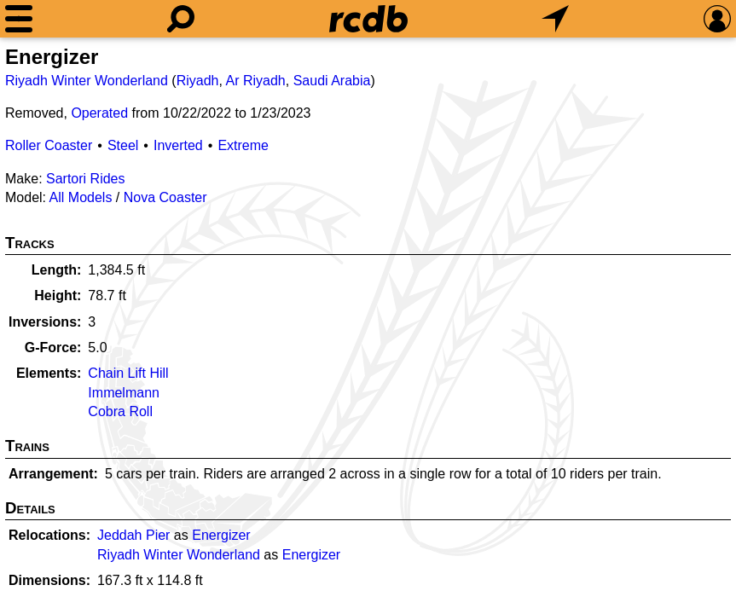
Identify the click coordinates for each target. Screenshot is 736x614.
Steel (122, 145)
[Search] (180, 18)
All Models (81, 197)
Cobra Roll (120, 411)
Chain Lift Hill (128, 373)
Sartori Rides (85, 178)
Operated (99, 113)
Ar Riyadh (256, 80)
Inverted (178, 145)
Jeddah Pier (133, 535)
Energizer (221, 535)
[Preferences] (717, 18)
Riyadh (198, 80)
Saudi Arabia (332, 80)
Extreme (243, 145)
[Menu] (18, 18)
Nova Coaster (165, 197)
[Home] (368, 18)
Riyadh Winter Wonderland (86, 80)
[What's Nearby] (555, 18)
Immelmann (123, 392)
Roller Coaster (48, 145)
